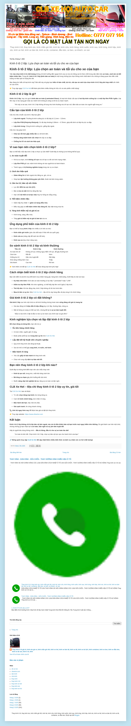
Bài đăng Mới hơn (16, 452)
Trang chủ (66, 452)
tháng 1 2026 (14, 700)
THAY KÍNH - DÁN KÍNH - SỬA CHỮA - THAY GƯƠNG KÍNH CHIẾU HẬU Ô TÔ (40, 459)
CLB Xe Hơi (27, 88)
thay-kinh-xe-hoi (17, 688)
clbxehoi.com (16, 671)
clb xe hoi (15, 669)
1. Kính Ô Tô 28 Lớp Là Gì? (20, 608)
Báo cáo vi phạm (16, 660)
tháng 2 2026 (14, 698)
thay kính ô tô (16, 681)
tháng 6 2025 (14, 705)
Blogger (76, 715)
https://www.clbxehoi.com (34, 414)
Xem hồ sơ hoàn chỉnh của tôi (19, 654)
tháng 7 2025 (14, 702)
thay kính (14, 679)
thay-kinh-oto (16, 686)
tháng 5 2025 (14, 707)
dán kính (14, 674)
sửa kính (14, 676)
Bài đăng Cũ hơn (115, 452)
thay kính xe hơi (17, 684)
